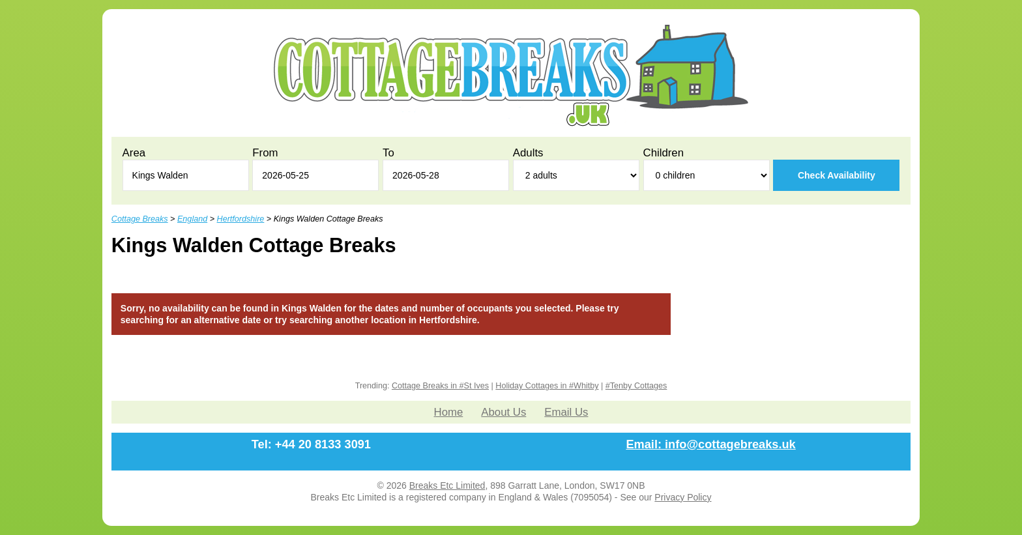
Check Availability (836, 175)
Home (448, 412)
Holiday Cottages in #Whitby (546, 385)
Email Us (566, 412)
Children (663, 153)
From (265, 153)
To (388, 153)
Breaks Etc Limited (447, 485)
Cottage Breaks (139, 219)
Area (134, 153)
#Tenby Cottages (636, 385)
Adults (528, 153)
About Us (503, 412)
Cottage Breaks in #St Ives (440, 385)
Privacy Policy (682, 497)
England (192, 219)
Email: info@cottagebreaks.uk (710, 444)
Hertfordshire (241, 219)
